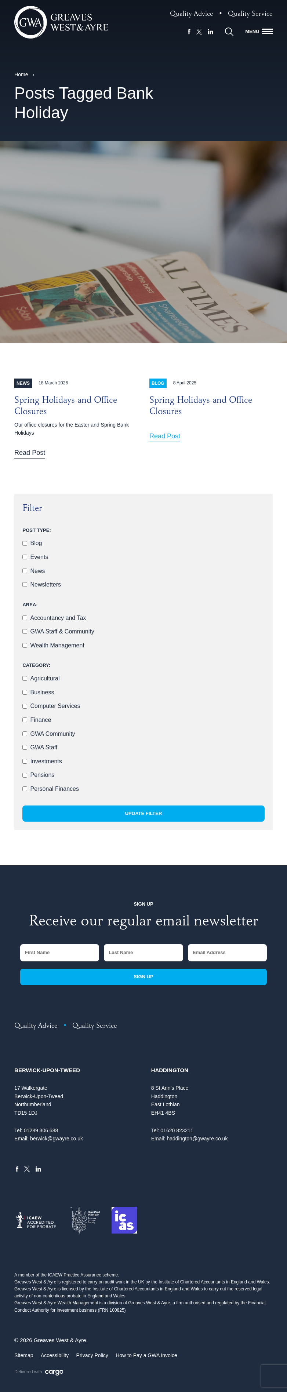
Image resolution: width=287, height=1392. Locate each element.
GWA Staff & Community (62, 631)
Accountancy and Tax (58, 618)
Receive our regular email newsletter (143, 922)
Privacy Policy (92, 1355)
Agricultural (44, 678)
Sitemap (23, 1355)
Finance (40, 720)
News (37, 571)
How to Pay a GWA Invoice (146, 1355)
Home (21, 74)
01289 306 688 (41, 1130)
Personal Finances (54, 789)
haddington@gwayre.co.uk (197, 1138)
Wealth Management (57, 645)
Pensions (42, 775)
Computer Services (55, 706)
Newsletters (45, 584)
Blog (36, 543)
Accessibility (55, 1355)
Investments (46, 761)
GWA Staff (43, 747)
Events (39, 557)
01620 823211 (176, 1130)
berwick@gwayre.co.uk (56, 1138)
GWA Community (52, 734)
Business (42, 692)
